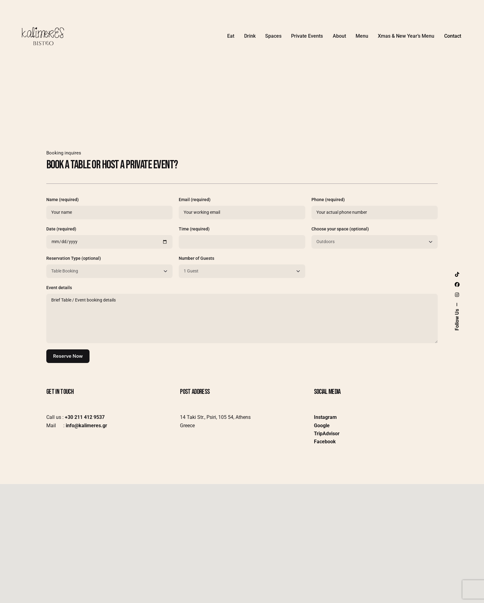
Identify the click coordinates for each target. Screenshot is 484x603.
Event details (242, 314)
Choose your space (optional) (374, 237)
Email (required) (242, 208)
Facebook (325, 442)
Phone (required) (374, 208)
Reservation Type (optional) (109, 267)
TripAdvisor (327, 433)
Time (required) (242, 237)
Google (322, 425)
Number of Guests (242, 267)
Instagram (325, 417)
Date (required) (109, 237)
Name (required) (109, 208)
